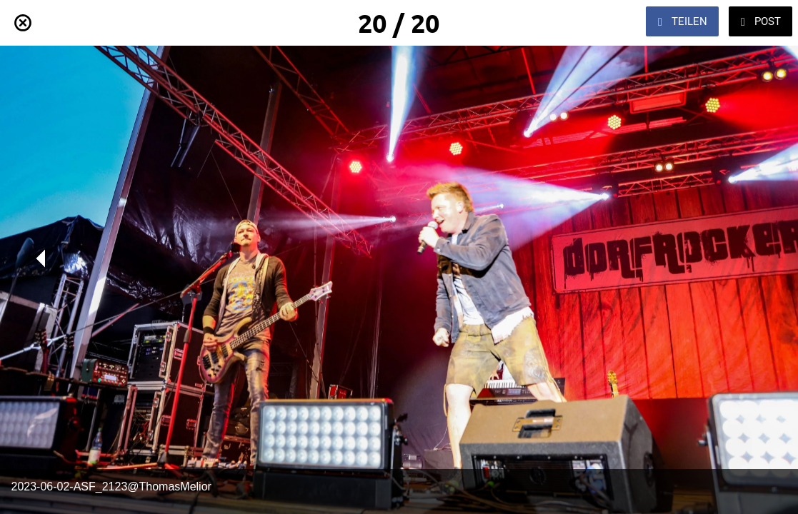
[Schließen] (22, 22)
